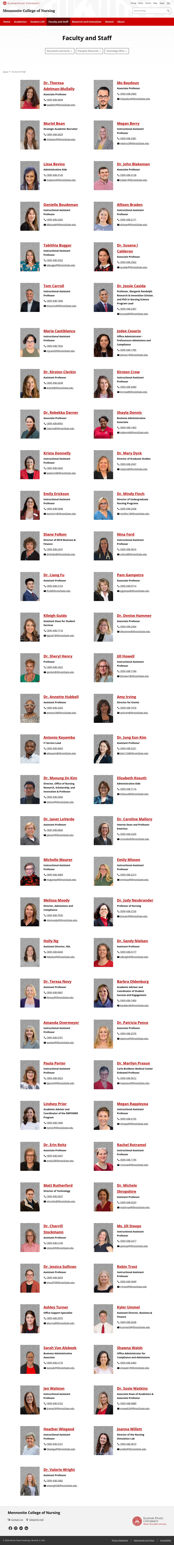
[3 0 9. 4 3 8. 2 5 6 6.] (62, 797)
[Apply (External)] (162, 3)
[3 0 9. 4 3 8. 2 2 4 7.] (62, 549)
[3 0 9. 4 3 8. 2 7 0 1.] (62, 1038)
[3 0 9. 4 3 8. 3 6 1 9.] (135, 1444)
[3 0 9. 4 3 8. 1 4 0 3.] (135, 428)
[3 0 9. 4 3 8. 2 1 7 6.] (62, 1363)
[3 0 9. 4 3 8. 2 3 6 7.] (135, 309)
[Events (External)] (148, 3)
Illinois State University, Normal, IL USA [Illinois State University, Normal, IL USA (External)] (27, 1540)
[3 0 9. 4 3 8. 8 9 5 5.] (61, 424)
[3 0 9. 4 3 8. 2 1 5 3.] (57, 586)
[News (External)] (141, 3)
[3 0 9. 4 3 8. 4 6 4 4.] (62, 100)
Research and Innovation (86, 21)
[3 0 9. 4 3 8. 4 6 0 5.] (60, 748)
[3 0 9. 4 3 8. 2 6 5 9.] (60, 1278)
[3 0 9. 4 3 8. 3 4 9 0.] (135, 387)
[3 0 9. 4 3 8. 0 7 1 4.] (133, 586)
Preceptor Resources (88, 50)
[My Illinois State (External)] (168, 3)
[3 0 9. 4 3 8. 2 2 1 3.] (135, 875)
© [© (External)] (3, 1540)
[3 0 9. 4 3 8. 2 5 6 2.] (135, 262)
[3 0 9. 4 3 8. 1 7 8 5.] (135, 350)
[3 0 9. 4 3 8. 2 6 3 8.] (60, 383)
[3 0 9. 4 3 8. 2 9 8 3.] (133, 94)
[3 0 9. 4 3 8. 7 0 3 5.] (62, 915)
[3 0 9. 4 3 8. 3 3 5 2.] (62, 260)
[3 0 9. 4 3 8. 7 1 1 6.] (62, 631)
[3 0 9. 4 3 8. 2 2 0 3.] (61, 708)
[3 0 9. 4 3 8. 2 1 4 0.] (62, 1243)
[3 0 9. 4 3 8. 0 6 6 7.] (58, 993)
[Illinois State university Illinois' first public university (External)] (149, 1521)
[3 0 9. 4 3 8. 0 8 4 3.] (59, 830)
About (120, 21)
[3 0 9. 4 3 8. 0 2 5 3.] (135, 1202)
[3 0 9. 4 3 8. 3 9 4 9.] (135, 1282)
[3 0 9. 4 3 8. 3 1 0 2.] (62, 1403)
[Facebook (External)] (10, 1528)
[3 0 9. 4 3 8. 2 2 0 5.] (135, 834)
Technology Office (115, 50)
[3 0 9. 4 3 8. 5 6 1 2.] (135, 1078)
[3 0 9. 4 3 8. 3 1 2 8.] (133, 175)
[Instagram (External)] (15, 1528)
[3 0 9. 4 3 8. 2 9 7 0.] (59, 1318)
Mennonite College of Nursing (29, 10)
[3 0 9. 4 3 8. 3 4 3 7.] (59, 1156)
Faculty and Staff (58, 21)
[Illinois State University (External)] (21, 3)
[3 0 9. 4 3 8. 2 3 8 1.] (135, 138)
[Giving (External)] (133, 3)
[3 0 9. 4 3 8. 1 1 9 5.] (135, 1160)
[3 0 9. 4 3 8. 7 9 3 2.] (62, 346)
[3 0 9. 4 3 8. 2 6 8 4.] (62, 875)
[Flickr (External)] (21, 1528)
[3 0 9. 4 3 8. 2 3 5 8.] (135, 509)
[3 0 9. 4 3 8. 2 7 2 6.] (135, 911)
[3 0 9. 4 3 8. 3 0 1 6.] (135, 549)
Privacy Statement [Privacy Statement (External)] (120, 1540)
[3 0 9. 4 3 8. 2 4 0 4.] (134, 627)
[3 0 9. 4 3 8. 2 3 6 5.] (62, 220)
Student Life (37, 21)
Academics (20, 21)
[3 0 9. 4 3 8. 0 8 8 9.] (135, 1403)
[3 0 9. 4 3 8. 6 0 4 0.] (59, 952)
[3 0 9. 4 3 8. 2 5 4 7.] (134, 464)
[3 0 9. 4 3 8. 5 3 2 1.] (132, 748)
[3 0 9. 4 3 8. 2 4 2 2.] (59, 667)
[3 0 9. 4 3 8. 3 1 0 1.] (62, 1444)
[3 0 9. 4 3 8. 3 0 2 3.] (62, 1078)
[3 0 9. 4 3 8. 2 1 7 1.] (135, 220)
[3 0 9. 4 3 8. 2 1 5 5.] (135, 1119)
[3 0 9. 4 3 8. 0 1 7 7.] (132, 952)
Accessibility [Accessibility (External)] (165, 1540)
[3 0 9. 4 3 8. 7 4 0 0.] (62, 301)
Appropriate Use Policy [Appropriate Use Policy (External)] (144, 1540)
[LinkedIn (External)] (26, 1528)
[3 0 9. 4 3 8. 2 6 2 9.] (61, 134)
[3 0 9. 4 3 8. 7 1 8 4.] (135, 671)
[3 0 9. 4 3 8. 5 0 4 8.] (62, 509)
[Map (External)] (155, 3)
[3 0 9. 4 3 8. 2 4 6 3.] (135, 1363)
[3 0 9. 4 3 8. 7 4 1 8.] (132, 708)
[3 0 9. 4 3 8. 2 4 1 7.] (135, 1241)
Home (6, 21)
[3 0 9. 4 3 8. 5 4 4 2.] (62, 468)
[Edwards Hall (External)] (35, 1520)
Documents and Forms (58, 50)
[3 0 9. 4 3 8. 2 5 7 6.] (132, 1033)
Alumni (109, 21)
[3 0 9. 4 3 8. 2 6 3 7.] (59, 1196)
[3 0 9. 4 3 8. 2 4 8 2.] (60, 1481)
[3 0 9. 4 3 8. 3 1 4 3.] (60, 175)
